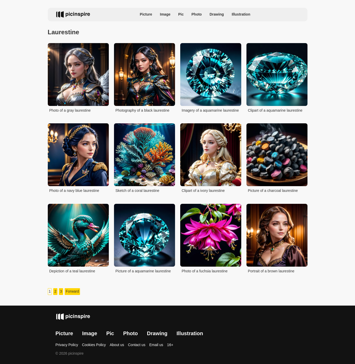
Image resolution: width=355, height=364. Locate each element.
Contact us (136, 345)
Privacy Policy (67, 345)
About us (117, 345)
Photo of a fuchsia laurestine (205, 271)
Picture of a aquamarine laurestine (143, 271)
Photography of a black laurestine (143, 110)
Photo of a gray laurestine (70, 110)
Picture (146, 14)
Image (165, 14)
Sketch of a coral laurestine (137, 190)
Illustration (241, 14)
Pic (181, 14)
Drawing (217, 14)
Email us (156, 345)
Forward (72, 291)
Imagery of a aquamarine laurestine (210, 110)
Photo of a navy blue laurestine (74, 190)
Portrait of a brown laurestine (271, 271)
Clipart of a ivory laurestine (203, 190)
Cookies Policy (94, 345)
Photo (196, 14)
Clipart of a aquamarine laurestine (275, 110)
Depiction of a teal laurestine (72, 271)
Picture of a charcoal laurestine (273, 190)
